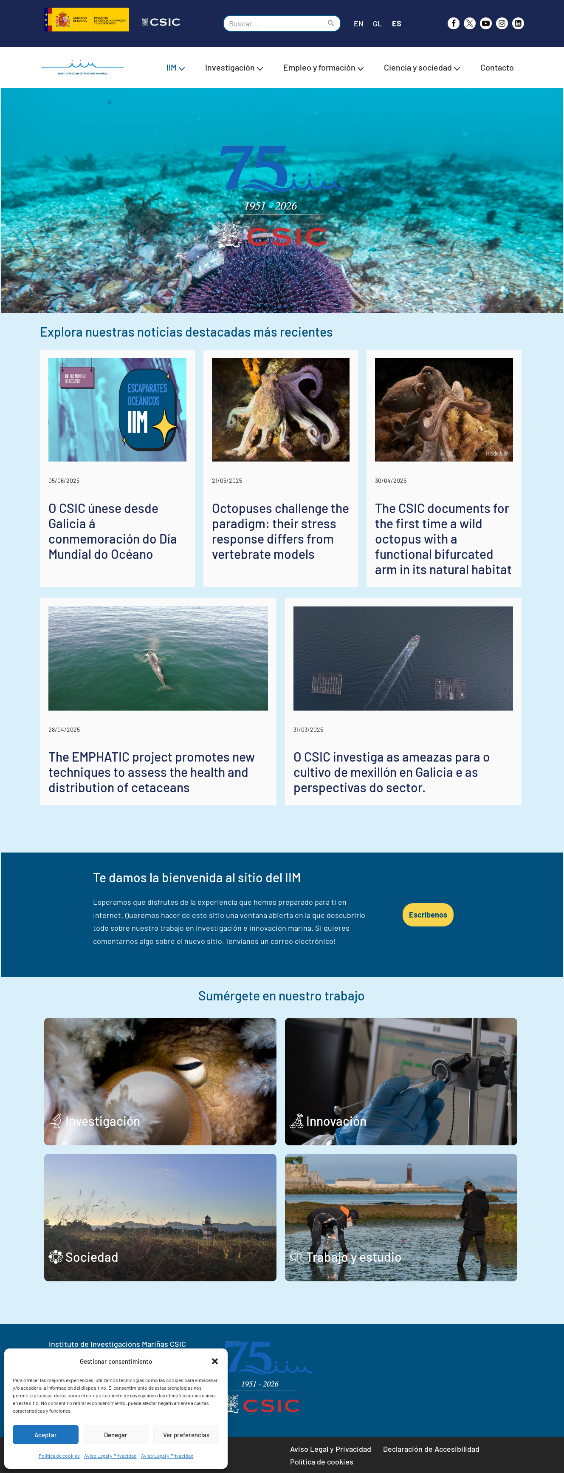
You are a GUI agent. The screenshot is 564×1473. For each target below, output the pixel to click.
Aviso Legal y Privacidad (110, 1456)
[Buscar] (272, 23)
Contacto (497, 67)
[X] (470, 23)
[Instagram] (502, 23)
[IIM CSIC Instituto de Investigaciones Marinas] (84, 67)
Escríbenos (430, 916)
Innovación (337, 1122)
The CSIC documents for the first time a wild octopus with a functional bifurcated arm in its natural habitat (445, 539)
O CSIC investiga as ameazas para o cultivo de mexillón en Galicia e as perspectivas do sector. (393, 774)
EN (359, 23)
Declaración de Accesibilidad (431, 1449)
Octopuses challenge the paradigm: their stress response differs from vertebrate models (281, 532)
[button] (215, 1361)
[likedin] (518, 23)
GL (377, 23)
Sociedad (91, 1258)
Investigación (102, 1122)
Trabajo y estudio (355, 1258)
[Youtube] (486, 23)
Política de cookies (59, 1456)
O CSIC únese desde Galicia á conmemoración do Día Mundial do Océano (112, 532)
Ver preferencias (186, 1435)
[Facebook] (454, 23)
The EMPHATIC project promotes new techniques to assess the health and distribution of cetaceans (151, 774)
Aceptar (45, 1435)
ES (396, 23)
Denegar (115, 1435)
